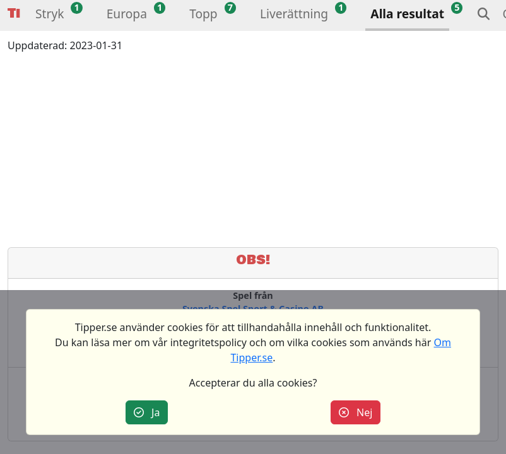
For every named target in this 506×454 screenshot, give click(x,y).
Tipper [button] (14, 13)
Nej (356, 412)
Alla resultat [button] (407, 13)
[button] (49, 15)
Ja (147, 412)
